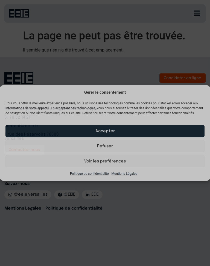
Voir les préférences (105, 161)
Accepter (105, 131)
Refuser (105, 146)
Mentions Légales (125, 174)
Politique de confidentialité (89, 174)
